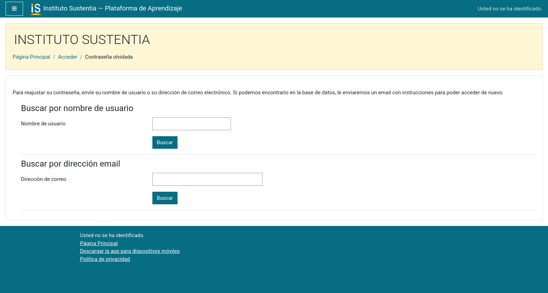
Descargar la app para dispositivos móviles (130, 251)
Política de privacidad (105, 259)
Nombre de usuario (43, 123)
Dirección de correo (43, 179)
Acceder (67, 57)
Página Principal (31, 57)
